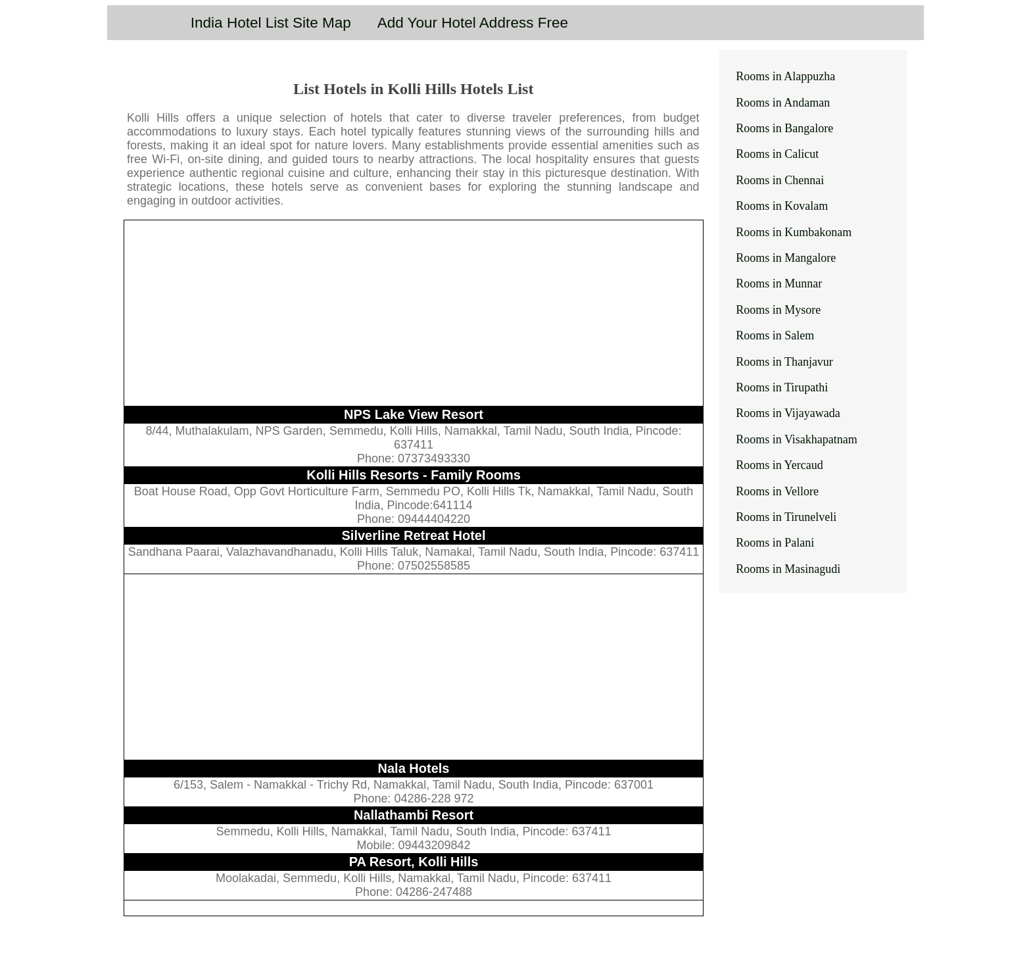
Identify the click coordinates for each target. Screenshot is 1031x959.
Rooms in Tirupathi (782, 387)
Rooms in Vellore (777, 491)
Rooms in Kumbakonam (793, 232)
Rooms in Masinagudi (788, 569)
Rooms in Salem (775, 335)
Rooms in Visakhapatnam (796, 439)
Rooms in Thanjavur (784, 361)
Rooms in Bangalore (784, 128)
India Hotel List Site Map (271, 22)
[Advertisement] (413, 313)
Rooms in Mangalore (786, 257)
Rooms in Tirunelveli (786, 517)
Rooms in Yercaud (779, 465)
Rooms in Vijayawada (788, 413)
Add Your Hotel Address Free (472, 22)
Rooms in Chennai (780, 180)
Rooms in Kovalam (782, 205)
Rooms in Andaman (783, 102)
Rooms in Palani (775, 542)
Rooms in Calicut (777, 153)
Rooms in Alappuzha (785, 76)
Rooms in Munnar (779, 283)
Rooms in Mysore (778, 309)
